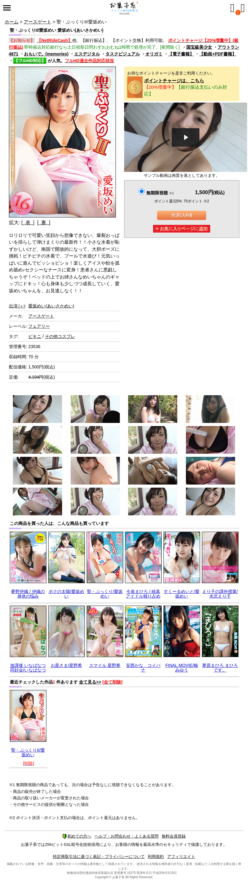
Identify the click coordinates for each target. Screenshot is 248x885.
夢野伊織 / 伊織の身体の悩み (28, 594)
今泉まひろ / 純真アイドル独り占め (143, 594)
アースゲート (37, 21)
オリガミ (154, 53)
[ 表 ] (27, 222)
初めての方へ (76, 836)
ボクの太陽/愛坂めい (66, 594)
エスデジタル (87, 53)
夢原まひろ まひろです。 (220, 667)
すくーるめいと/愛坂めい (181, 594)
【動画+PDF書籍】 (217, 53)
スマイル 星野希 (104, 665)
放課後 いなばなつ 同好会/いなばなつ (28, 667)
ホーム (11, 21)
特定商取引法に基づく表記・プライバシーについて (99, 856)
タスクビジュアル (122, 53)
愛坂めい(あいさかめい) (51, 305)
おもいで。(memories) (46, 53)
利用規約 (156, 856)
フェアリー (39, 326)
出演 (17, 305)
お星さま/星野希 (66, 665)
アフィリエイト (181, 856)
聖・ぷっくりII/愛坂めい (28, 752)
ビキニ (34, 336)
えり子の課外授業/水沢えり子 (220, 594)
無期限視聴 (160, 192)
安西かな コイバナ (143, 667)
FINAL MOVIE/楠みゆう (181, 667)
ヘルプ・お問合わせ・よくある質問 (127, 836)
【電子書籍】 (181, 53)
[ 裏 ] (43, 222)
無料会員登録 (174, 836)
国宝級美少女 (199, 47)
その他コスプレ (60, 336)
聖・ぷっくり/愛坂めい (105, 594)
